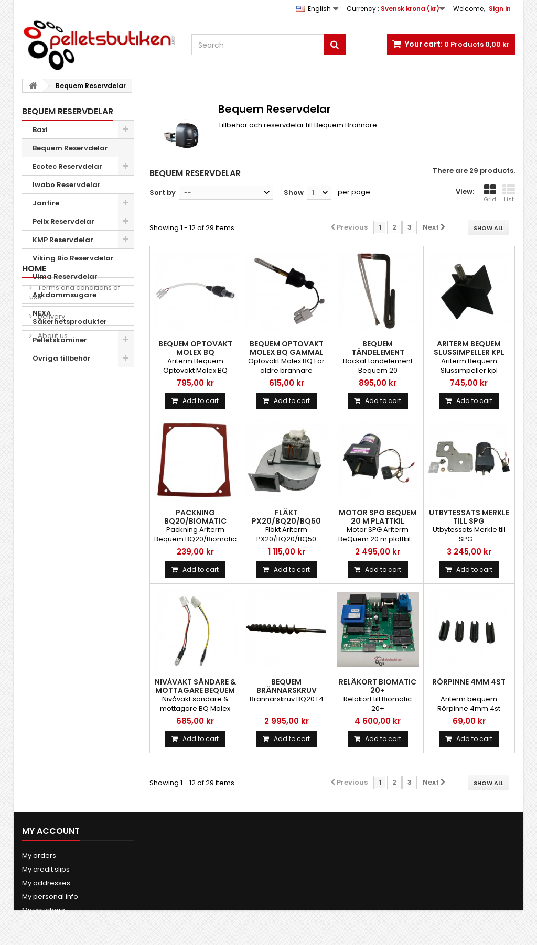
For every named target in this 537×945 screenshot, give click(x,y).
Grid (490, 193)
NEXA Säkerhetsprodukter (70, 317)
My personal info (50, 896)
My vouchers (43, 910)
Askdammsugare (64, 295)
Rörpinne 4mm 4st (469, 682)
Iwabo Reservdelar (67, 185)
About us (52, 453)
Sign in (500, 8)
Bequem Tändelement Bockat (377, 352)
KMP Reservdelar (63, 240)
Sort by (162, 193)
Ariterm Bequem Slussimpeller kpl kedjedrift (469, 352)
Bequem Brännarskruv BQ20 (286, 690)
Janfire (46, 203)
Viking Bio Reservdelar (73, 258)
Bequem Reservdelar (70, 148)
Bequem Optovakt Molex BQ (195, 348)
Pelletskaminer (60, 340)
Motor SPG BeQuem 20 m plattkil (378, 516)
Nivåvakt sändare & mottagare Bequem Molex (195, 690)
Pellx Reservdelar (63, 221)
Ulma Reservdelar (65, 276)
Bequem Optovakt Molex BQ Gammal (287, 348)
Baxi (40, 130)
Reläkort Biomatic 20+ (377, 686)
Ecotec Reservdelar (67, 166)
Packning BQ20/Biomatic (195, 516)
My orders (39, 856)
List (508, 193)
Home (34, 385)
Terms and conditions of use (74, 409)
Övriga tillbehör (62, 358)
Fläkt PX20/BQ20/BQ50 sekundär (286, 521)
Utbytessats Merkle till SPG (469, 516)
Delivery (50, 433)
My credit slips (46, 869)
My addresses (46, 883)
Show (294, 193)
